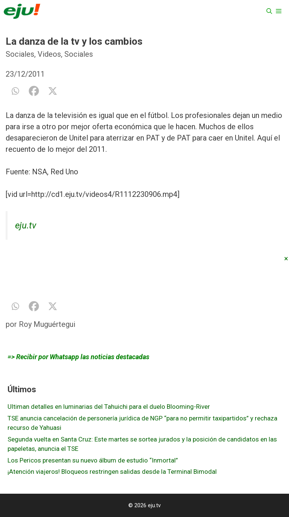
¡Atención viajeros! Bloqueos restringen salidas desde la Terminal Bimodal (112, 471)
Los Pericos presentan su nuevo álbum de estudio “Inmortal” (93, 460)
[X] (52, 91)
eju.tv (25, 225)
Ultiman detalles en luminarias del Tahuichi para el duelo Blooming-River (109, 406)
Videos (49, 54)
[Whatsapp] (15, 91)
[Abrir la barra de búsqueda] (269, 11)
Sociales (20, 54)
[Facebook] (34, 91)
